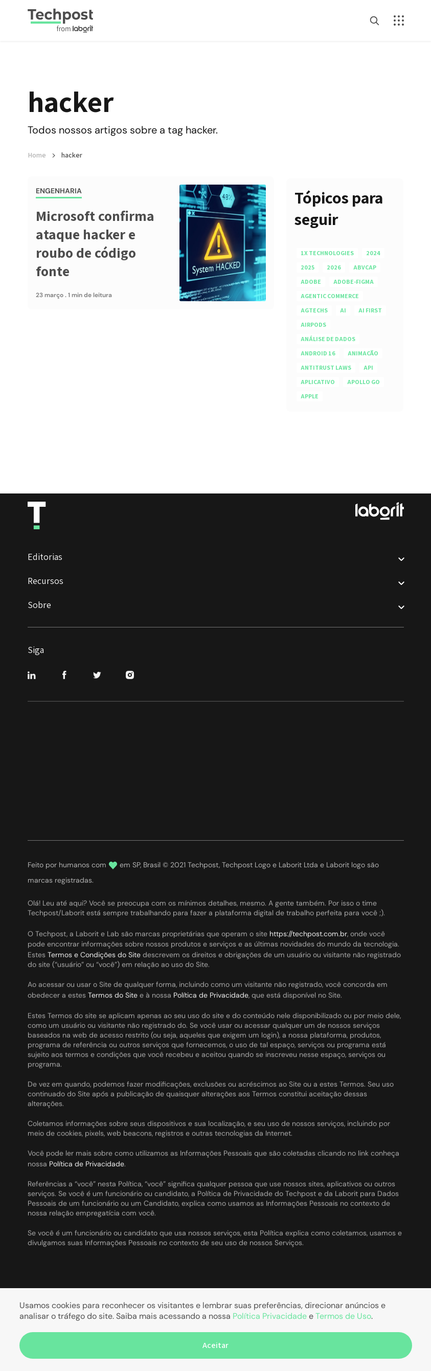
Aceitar (215, 1345)
